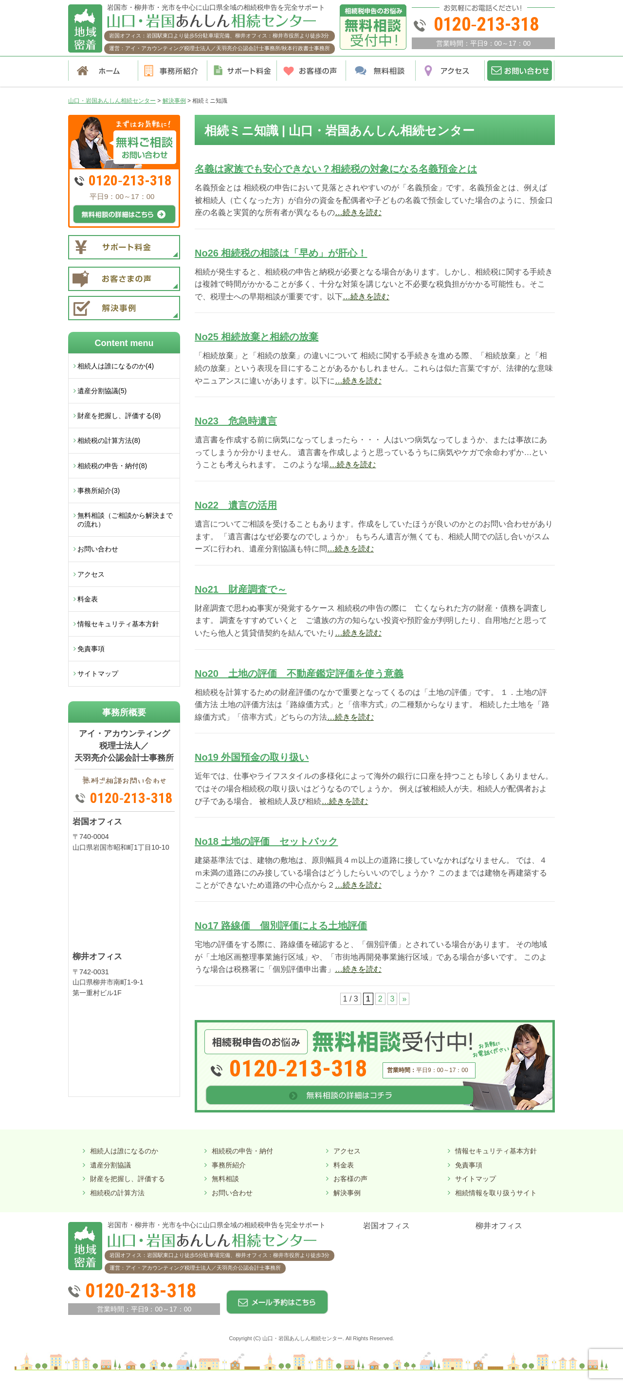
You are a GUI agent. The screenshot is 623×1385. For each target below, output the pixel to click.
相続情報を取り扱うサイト (496, 1193)
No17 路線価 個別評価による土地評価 (281, 925)
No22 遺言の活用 (236, 505)
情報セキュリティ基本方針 (118, 624)
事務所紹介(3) (98, 490)
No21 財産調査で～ (241, 589)
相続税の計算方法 (117, 1193)
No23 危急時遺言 (236, 421)
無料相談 (225, 1179)
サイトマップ (97, 673)
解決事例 (347, 1193)
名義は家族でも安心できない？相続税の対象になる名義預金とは (336, 169)
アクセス (91, 574)
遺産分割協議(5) (102, 391)
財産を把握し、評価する (127, 1179)
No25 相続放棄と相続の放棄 (256, 336)
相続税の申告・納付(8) (112, 466)
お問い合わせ (97, 549)
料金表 (87, 599)
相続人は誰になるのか (124, 1151)
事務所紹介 (229, 1165)
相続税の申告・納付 (242, 1151)
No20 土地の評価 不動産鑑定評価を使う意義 (299, 673)
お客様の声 (350, 1179)
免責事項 (91, 649)
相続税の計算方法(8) (108, 440)
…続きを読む (358, 212)
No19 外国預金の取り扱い (252, 757)
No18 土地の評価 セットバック (266, 841)
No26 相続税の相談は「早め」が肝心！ (281, 253)
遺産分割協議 (110, 1165)
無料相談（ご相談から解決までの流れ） (125, 519)
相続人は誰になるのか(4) (115, 366)
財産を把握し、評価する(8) (119, 415)
